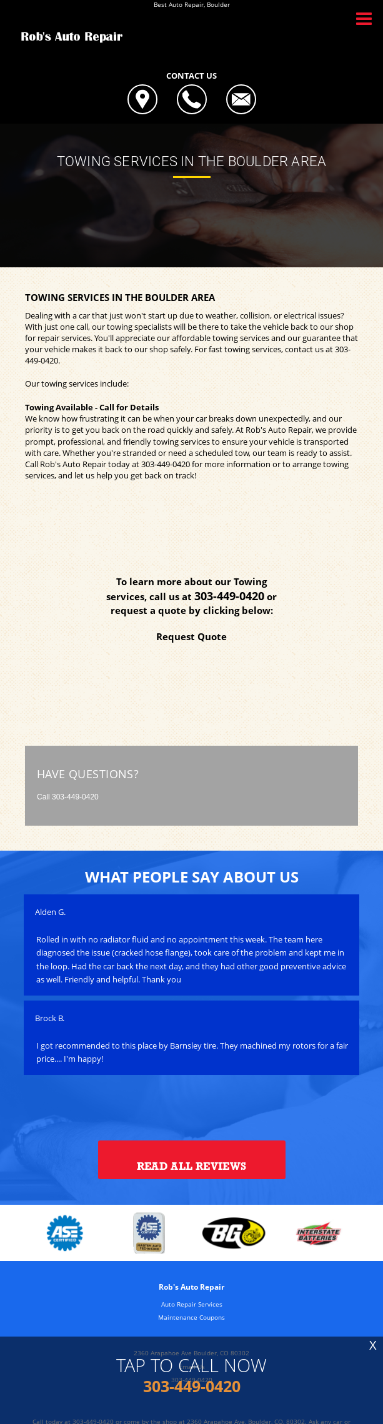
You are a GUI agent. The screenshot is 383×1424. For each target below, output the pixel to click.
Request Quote (191, 636)
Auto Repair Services (191, 1304)
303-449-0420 (165, 464)
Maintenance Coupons (191, 1317)
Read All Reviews (191, 1166)
